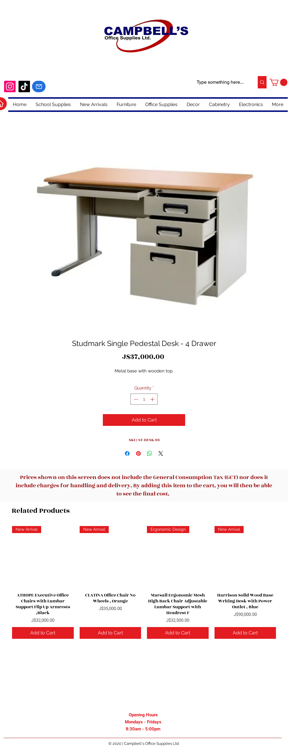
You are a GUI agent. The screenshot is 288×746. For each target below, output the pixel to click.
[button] (278, 82)
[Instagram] (10, 86)
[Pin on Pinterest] (138, 453)
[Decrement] (135, 399)
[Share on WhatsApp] (149, 453)
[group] (144, 582)
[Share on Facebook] (127, 453)
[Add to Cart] (43, 633)
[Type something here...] (220, 82)
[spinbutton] (144, 399)
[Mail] (39, 86)
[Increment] (153, 399)
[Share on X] (160, 453)
